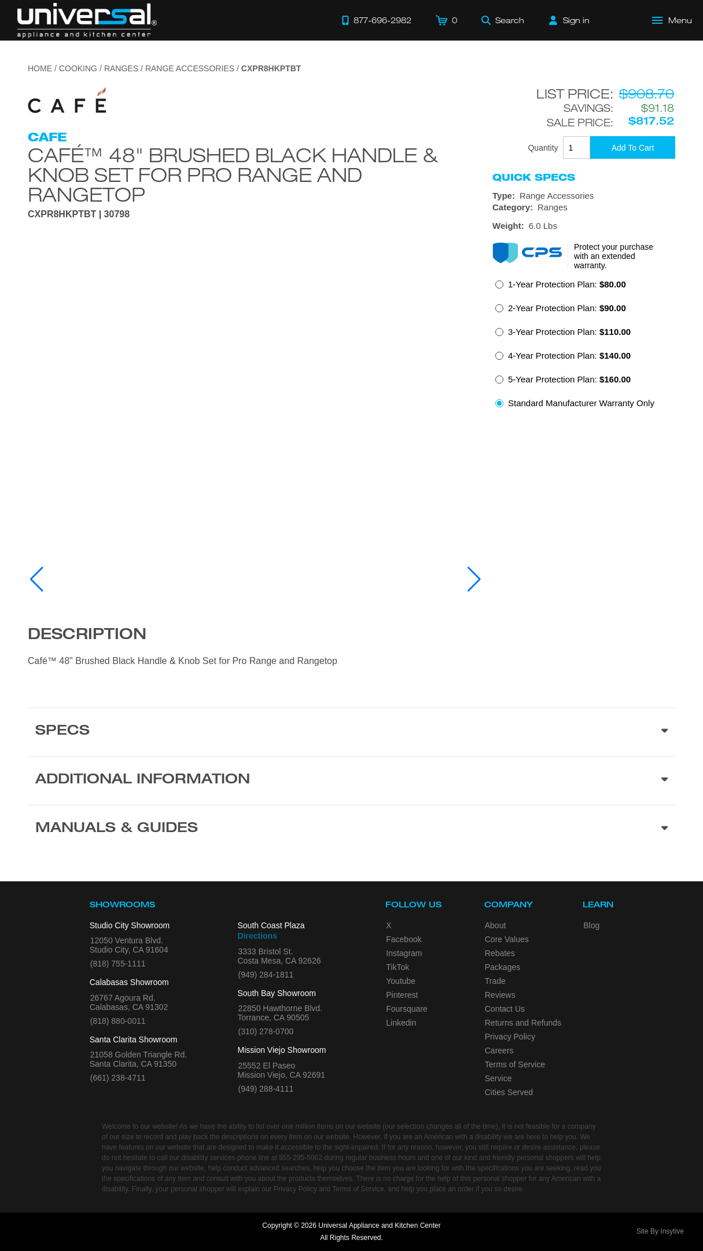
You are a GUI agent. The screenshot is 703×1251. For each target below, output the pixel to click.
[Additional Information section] (351, 780)
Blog (591, 925)
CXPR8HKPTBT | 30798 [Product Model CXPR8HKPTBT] (79, 214)
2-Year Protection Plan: (567, 308)
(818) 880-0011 (118, 1021)
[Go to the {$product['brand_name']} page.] (67, 103)
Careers (499, 1050)
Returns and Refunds (523, 1022)
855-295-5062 (300, 1158)
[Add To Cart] (632, 147)
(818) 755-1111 (118, 963)
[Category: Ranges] (583, 207)
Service (498, 1078)
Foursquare (407, 1008)
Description (87, 635)
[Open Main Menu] (672, 20)
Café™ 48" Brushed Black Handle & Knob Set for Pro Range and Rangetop (232, 174)
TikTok (397, 967)
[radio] (560, 287)
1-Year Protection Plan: (567, 284)
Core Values (507, 939)
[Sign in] (569, 20)
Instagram (404, 953)
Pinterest (402, 995)
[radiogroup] (583, 347)
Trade (495, 981)
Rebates (500, 953)
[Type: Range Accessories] (583, 195)
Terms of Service (515, 1064)
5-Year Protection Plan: (569, 379)
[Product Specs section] (351, 732)
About (495, 925)
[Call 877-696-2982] (377, 20)
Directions (257, 935)
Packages (502, 967)
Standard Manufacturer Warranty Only (581, 403)
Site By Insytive (660, 1231)
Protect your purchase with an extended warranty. (613, 256)
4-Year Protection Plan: (569, 355)
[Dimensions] (583, 226)
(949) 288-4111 (266, 1088)
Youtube (400, 981)
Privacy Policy (510, 1036)
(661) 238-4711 (118, 1077)
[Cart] (446, 20)
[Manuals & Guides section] (351, 829)
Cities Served (509, 1092)
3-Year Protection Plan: (569, 332)
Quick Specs (533, 177)
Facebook (403, 939)
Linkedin (401, 1022)
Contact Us (505, 1008)
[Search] (502, 20)
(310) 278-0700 (266, 1031)
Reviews (500, 995)
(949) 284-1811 (266, 974)
